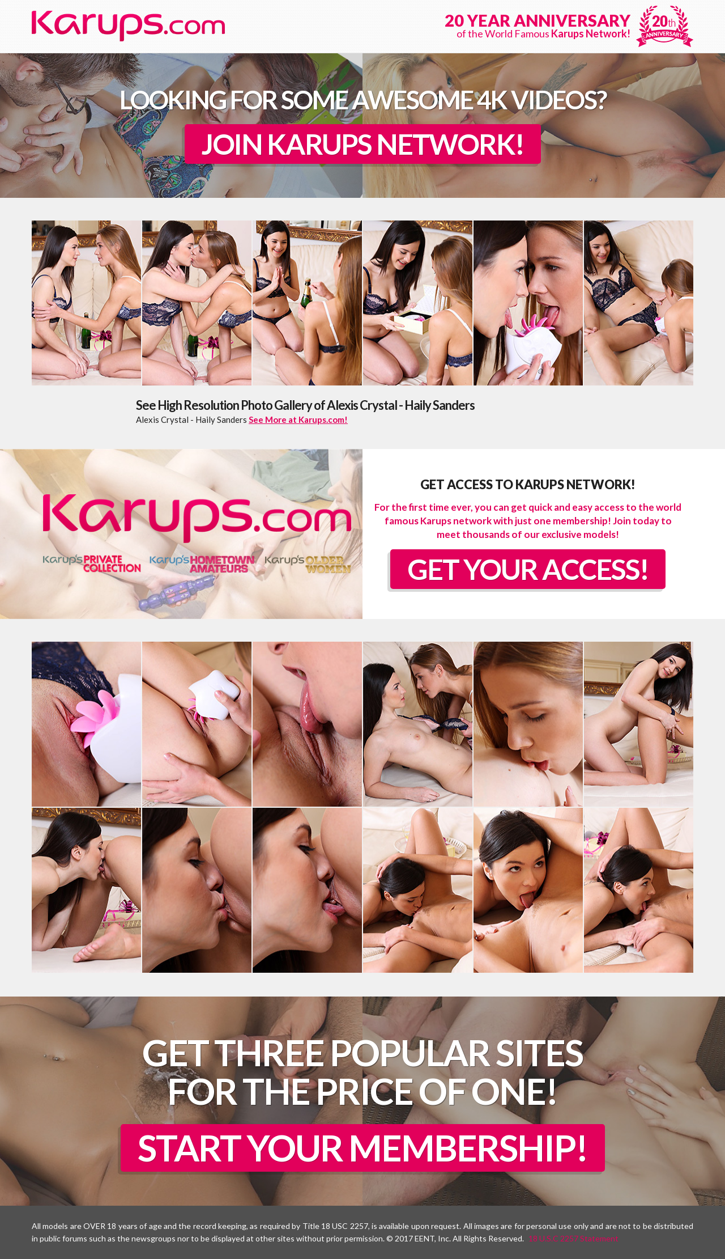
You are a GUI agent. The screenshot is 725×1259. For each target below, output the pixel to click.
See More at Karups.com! (298, 419)
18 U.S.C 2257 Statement (573, 1238)
